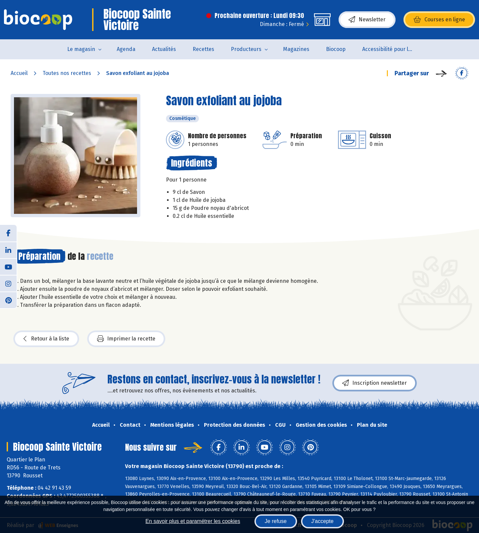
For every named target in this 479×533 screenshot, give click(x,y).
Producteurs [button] (246, 49)
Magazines (296, 49)
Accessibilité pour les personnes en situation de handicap (391, 49)
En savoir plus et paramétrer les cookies (192, 521)
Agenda (126, 49)
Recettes (203, 49)
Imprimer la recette (126, 338)
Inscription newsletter (374, 383)
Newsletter (367, 19)
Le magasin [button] (81, 49)
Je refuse (276, 521)
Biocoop (336, 49)
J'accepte (322, 521)
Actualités (164, 49)
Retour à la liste (46, 338)
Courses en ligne (439, 19)
